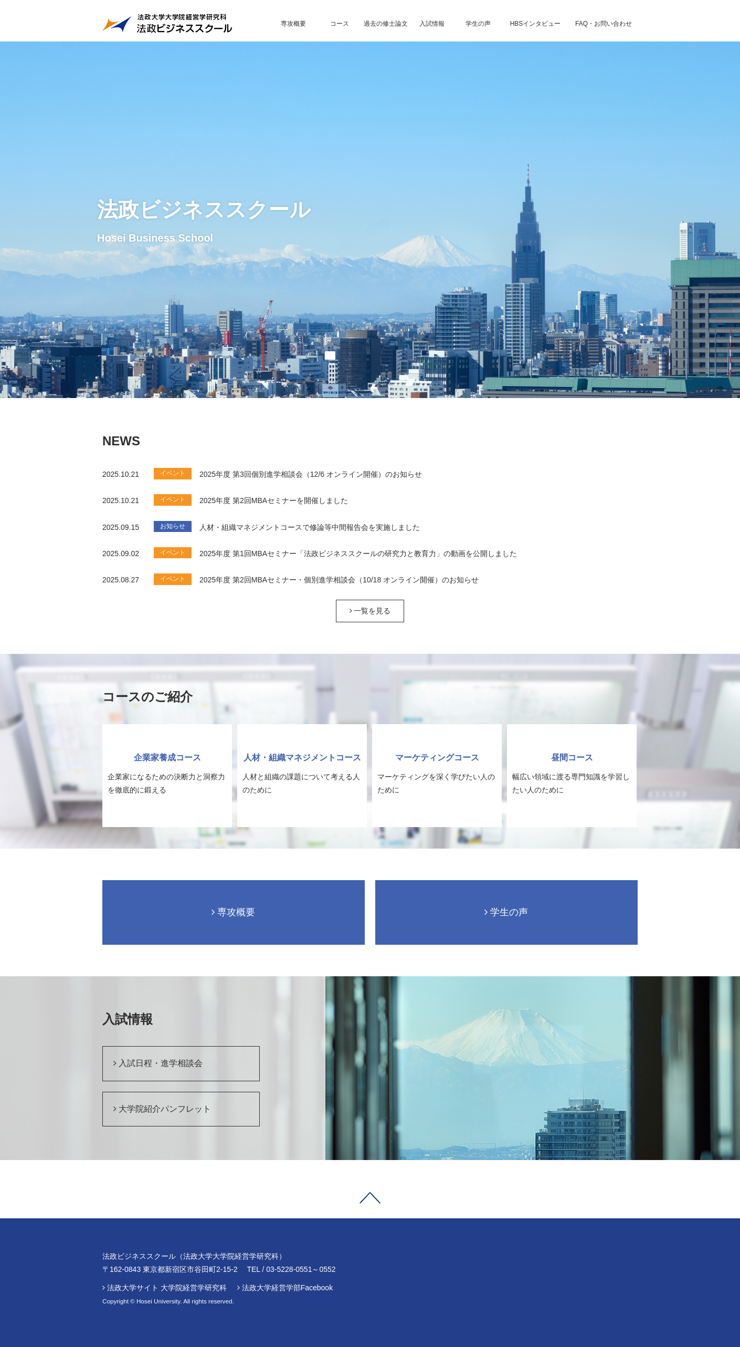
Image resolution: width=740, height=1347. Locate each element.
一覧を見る (370, 611)
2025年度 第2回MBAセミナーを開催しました (273, 500)
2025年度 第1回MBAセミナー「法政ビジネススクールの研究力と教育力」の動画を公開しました (358, 553)
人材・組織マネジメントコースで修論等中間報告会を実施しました (309, 527)
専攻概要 (233, 912)
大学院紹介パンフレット (162, 1108)
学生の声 (506, 912)
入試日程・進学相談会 (158, 1063)
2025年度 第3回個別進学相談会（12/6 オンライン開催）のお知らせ (310, 474)
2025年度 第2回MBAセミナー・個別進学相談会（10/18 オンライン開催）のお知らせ (339, 580)
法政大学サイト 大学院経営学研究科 (167, 1287)
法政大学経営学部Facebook (287, 1287)
